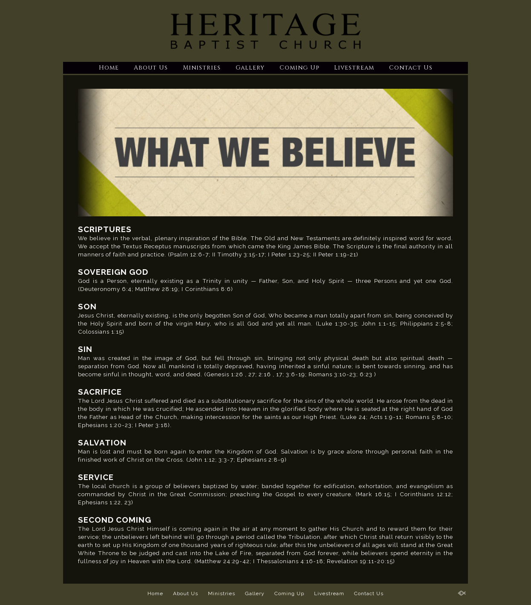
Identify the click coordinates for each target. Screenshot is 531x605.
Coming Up (299, 68)
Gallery (250, 68)
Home (109, 68)
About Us (151, 68)
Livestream (354, 68)
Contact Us (411, 68)
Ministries (202, 68)
